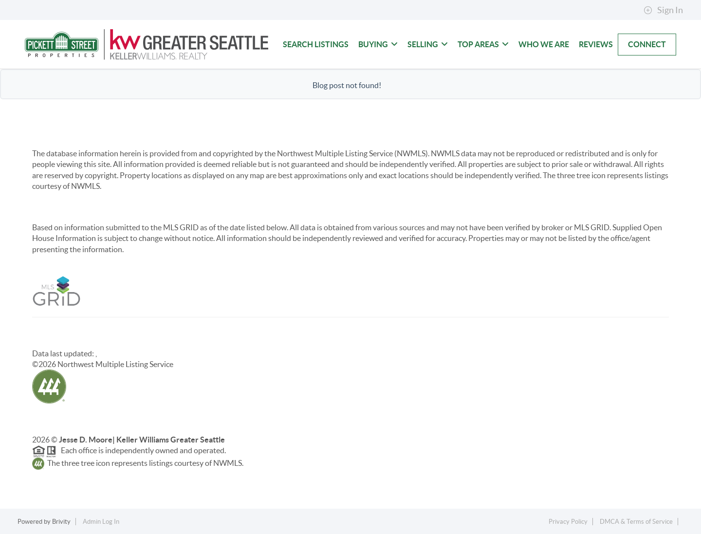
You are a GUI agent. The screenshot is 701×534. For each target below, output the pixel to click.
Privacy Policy (568, 521)
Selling (427, 44)
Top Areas (483, 44)
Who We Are (543, 44)
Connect (647, 44)
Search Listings (316, 44)
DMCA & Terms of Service (636, 521)
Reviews (596, 44)
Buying (378, 44)
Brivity (61, 521)
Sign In (663, 10)
